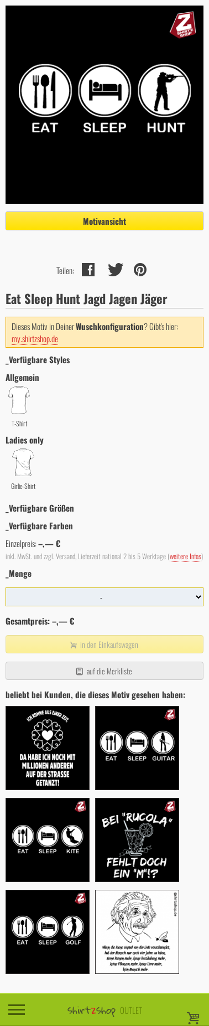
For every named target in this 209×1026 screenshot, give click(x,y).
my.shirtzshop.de (35, 338)
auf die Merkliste (103, 671)
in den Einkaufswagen (103, 644)
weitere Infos (185, 556)
